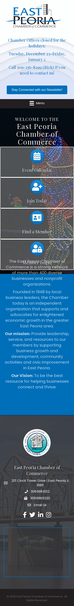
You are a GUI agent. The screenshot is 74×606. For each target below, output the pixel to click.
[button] (37, 90)
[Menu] (37, 103)
